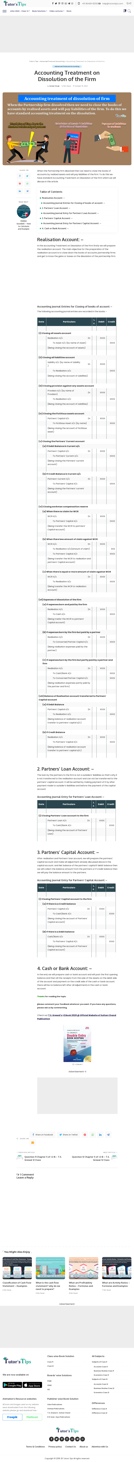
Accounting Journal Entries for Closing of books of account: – (74, 203)
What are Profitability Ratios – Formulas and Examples (81, 1285)
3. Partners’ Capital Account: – (57, 218)
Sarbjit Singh (54, 86)
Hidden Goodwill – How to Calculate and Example (24, 225)
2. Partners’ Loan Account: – (56, 208)
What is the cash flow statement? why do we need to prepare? (48, 1285)
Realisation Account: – (53, 198)
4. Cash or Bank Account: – (55, 228)
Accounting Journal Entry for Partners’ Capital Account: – (72, 223)
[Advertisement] (67, 34)
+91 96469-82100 (90, 3)
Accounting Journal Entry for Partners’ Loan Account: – (71, 213)
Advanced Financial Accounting (67, 66)
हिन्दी (128, 3)
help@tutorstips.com (113, 3)
